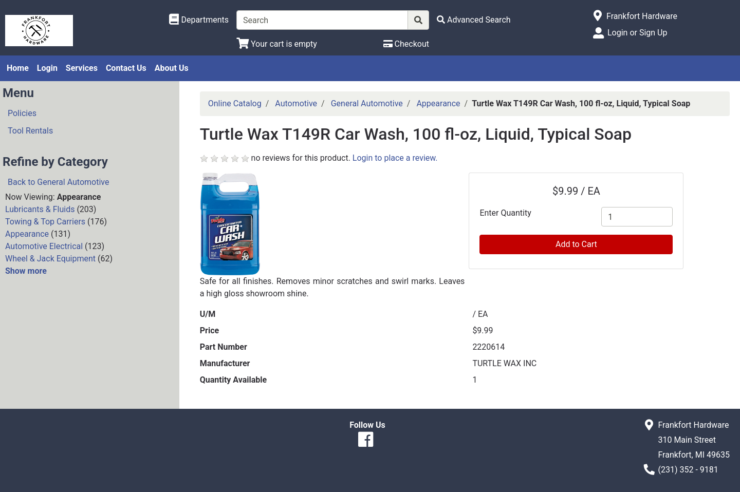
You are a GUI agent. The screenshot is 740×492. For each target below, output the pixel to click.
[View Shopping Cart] (276, 44)
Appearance (27, 234)
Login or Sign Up (637, 32)
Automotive (296, 103)
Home (18, 68)
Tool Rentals (30, 131)
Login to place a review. (395, 158)
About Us (172, 68)
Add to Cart (576, 244)
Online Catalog (235, 103)
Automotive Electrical (44, 246)
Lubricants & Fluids (40, 209)
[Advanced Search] (474, 20)
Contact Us (126, 68)
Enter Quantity (505, 213)
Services (82, 68)
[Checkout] (406, 44)
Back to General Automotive (58, 182)
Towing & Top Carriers (45, 221)
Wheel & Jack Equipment (50, 258)
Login (47, 68)
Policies (22, 113)
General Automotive (367, 103)
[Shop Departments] (199, 20)
